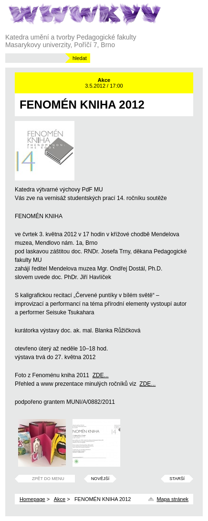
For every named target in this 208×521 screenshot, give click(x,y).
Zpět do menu (48, 478)
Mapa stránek (172, 499)
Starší (177, 478)
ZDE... (101, 375)
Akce (59, 499)
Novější (100, 478)
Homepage (32, 499)
